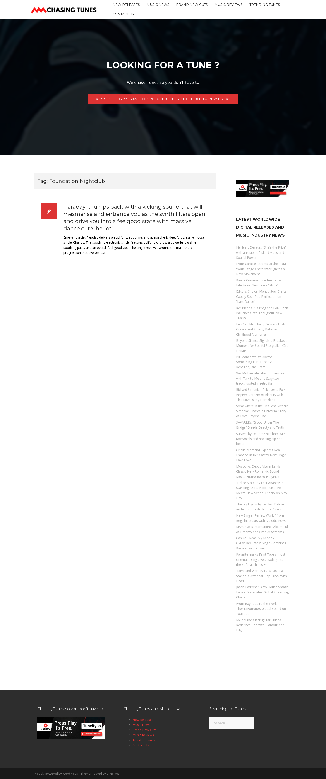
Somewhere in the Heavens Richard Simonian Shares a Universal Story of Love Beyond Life (262, 411)
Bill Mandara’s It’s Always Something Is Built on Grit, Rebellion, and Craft (255, 362)
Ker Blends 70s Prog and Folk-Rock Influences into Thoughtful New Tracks (163, 100)
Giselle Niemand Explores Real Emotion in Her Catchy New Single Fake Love (261, 455)
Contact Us (123, 14)
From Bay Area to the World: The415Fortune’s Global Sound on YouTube (261, 608)
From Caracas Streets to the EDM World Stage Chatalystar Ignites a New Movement (261, 268)
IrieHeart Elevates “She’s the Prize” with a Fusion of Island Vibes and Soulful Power (261, 252)
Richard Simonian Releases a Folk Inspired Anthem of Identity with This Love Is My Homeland (260, 394)
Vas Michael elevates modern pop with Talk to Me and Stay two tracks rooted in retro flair (261, 378)
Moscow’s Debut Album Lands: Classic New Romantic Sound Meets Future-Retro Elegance (258, 471)
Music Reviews (229, 5)
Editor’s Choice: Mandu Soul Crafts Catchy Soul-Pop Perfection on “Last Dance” (261, 296)
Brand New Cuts (192, 5)
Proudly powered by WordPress (56, 774)
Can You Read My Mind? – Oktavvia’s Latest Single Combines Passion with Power (261, 543)
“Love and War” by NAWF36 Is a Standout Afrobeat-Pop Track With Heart (261, 576)
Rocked (97, 774)
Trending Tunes (264, 5)
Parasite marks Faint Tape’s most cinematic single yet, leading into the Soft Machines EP (260, 559)
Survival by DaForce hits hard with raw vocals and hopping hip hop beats (261, 439)
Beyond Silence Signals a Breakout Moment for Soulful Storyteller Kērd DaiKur (262, 345)
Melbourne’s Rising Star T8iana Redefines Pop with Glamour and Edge (260, 625)
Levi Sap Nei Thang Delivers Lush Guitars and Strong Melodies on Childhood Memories (260, 329)
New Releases (126, 5)
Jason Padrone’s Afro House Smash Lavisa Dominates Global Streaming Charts (262, 592)
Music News (158, 5)
